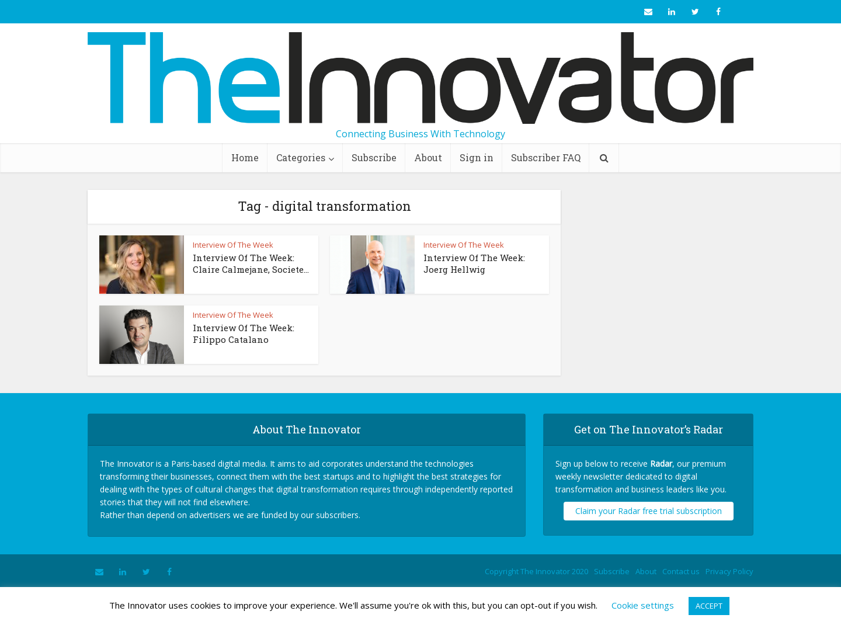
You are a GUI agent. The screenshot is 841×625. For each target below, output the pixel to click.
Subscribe (374, 157)
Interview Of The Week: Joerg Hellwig (474, 263)
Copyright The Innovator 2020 (536, 571)
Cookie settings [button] (642, 605)
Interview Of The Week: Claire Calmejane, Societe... (251, 263)
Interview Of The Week (233, 244)
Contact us (681, 571)
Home (245, 157)
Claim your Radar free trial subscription (648, 510)
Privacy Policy (729, 571)
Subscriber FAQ (546, 157)
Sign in (477, 157)
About (428, 157)
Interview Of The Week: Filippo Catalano (243, 333)
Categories (300, 157)
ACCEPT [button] (709, 605)
